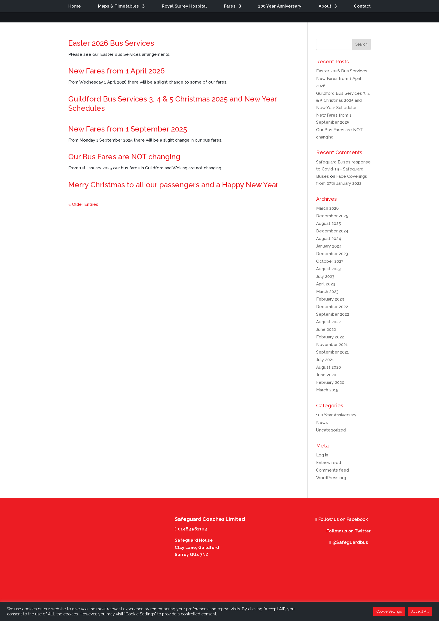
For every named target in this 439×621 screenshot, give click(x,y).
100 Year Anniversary (279, 6)
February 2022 (330, 337)
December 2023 (332, 253)
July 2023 (325, 276)
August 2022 (328, 321)
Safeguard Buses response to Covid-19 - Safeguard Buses (343, 169)
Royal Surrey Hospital (184, 6)
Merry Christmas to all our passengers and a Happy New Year (173, 185)
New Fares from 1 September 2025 (127, 129)
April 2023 (325, 284)
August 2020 (328, 367)
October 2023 (330, 261)
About (325, 6)
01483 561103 (192, 529)
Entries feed (328, 462)
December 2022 (332, 306)
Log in (322, 455)
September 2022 (332, 314)
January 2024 (329, 246)
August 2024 (328, 238)
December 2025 (332, 215)
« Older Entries (83, 204)
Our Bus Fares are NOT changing (124, 157)
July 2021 (325, 359)
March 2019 (327, 390)
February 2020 (330, 382)
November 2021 (332, 344)
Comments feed (332, 470)
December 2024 (332, 231)
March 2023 (327, 291)
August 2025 (328, 223)
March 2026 (327, 208)
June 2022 (326, 329)
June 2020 (326, 374)
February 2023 (330, 299)
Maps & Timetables (118, 6)
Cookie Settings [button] (389, 611)
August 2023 (328, 268)
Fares (229, 6)
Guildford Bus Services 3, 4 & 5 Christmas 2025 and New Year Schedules (343, 100)
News (322, 422)
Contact (362, 6)
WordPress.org (331, 477)
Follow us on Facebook (343, 519)
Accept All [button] (420, 611)
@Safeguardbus (350, 542)
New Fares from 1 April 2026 (116, 71)
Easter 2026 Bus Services (111, 43)
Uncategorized (331, 430)
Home (74, 6)
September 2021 (332, 352)
